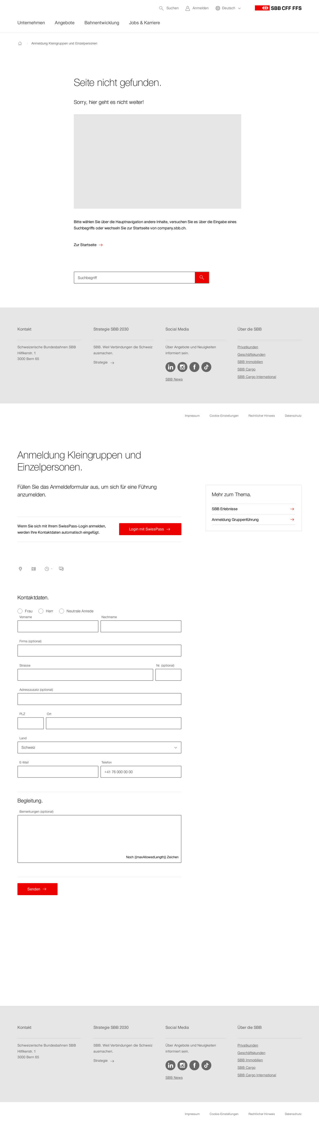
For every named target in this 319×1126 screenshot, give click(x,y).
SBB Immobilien (250, 362)
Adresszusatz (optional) (36, 690)
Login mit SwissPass (145, 529)
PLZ (22, 714)
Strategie (104, 363)
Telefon (106, 762)
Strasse (24, 665)
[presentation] (253, 494)
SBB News (174, 380)
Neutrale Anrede (80, 611)
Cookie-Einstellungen (224, 415)
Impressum (192, 415)
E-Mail (24, 762)
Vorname (25, 617)
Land (23, 738)
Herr (49, 611)
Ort (49, 714)
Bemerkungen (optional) (36, 811)
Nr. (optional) (165, 665)
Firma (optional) (30, 641)
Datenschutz (293, 415)
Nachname (109, 617)
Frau (28, 611)
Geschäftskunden (251, 355)
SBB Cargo (246, 370)
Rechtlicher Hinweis (261, 415)
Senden (32, 889)
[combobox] (85, 675)
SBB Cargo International (257, 377)
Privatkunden (248, 347)
